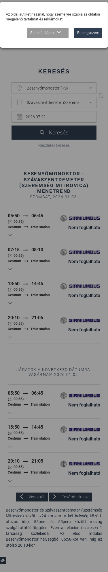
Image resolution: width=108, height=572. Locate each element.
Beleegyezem (88, 33)
